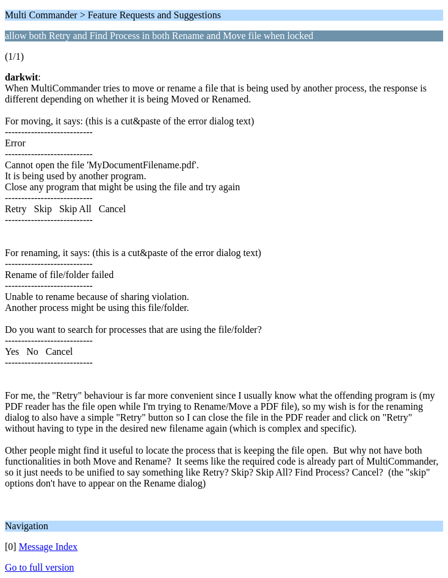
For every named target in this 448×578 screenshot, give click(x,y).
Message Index (48, 546)
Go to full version (39, 567)
